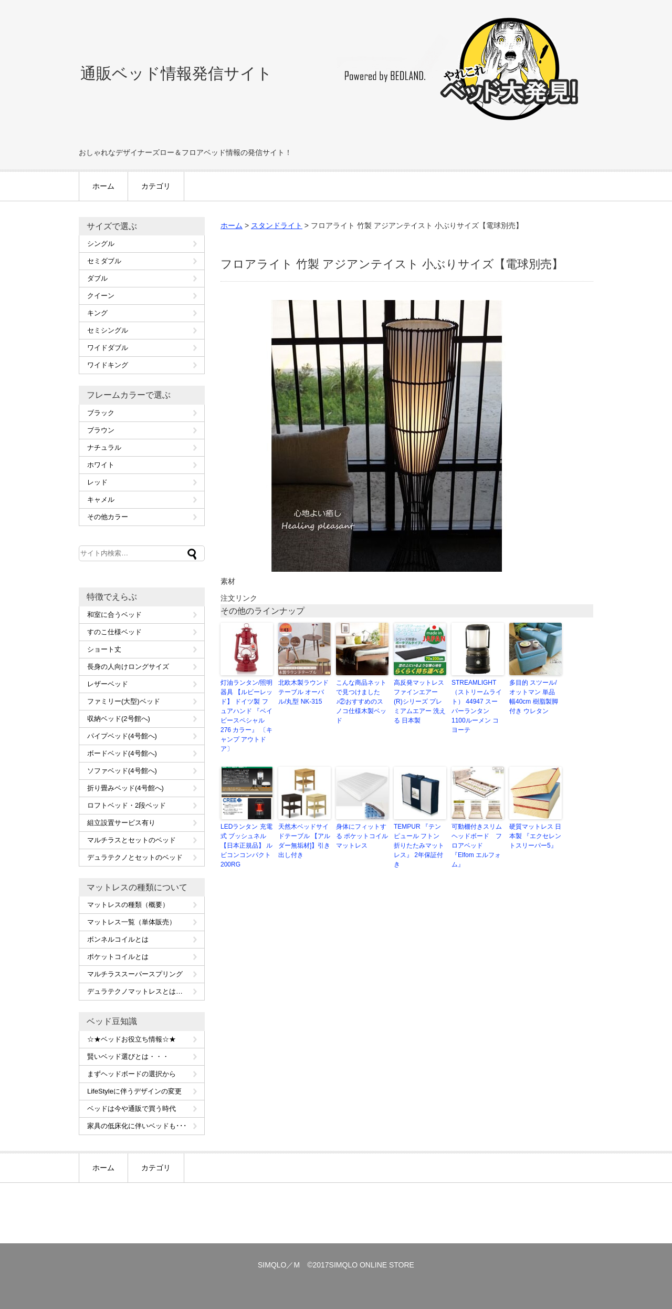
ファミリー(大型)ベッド (123, 701)
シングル (100, 244)
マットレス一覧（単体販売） (131, 922)
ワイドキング (107, 365)
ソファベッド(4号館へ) (122, 771)
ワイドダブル (107, 348)
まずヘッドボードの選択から (131, 1074)
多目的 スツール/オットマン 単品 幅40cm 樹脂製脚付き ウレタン (533, 697)
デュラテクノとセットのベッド (135, 857)
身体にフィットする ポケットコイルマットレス (362, 836)
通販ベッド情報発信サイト (176, 73)
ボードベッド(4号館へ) (122, 753)
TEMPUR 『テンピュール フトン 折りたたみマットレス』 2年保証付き (419, 845)
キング (97, 313)
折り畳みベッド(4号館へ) (125, 788)
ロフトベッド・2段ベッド (126, 805)
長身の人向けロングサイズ (128, 667)
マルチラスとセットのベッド (131, 840)
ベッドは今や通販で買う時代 (131, 1108)
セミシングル (107, 330)
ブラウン (100, 430)
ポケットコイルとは (118, 957)
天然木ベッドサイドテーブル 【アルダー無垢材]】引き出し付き (304, 841)
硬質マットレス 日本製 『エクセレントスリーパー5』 (535, 836)
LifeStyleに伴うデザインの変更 (134, 1091)
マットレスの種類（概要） (128, 905)
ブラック (100, 413)
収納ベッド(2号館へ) (118, 719)
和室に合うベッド (114, 615)
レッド (97, 482)
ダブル (97, 278)
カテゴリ (156, 186)
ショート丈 (104, 649)
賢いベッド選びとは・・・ (128, 1056)
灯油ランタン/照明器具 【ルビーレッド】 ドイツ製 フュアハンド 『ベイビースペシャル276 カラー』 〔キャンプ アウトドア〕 (246, 716)
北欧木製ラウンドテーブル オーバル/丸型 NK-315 (303, 692)
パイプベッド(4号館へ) (122, 736)
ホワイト (100, 465)
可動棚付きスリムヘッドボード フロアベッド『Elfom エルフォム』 (477, 845)
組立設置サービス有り (121, 823)
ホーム (103, 186)
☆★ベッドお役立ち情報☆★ (131, 1039)
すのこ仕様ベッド (114, 632)
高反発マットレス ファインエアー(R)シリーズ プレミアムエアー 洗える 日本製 (420, 701)
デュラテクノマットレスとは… (135, 991)
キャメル (100, 499)
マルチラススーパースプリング (135, 974)
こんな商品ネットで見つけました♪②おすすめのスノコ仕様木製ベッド (361, 701)
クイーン (100, 296)
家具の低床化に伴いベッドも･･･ (137, 1126)
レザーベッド (107, 684)
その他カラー (107, 517)
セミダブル (104, 261)
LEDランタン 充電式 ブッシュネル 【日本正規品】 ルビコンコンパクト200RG (246, 845)
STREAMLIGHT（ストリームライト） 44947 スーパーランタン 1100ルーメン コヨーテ (477, 706)
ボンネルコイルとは (118, 939)
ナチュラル (104, 447)
